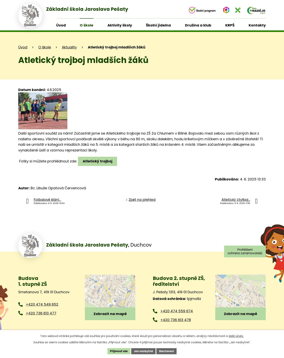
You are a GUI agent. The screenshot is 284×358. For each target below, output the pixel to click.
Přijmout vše (117, 351)
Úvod (22, 47)
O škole (44, 47)
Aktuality (69, 47)
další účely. (236, 336)
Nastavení (168, 351)
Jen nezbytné (143, 351)
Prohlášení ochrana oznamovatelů (244, 252)
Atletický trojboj (98, 161)
